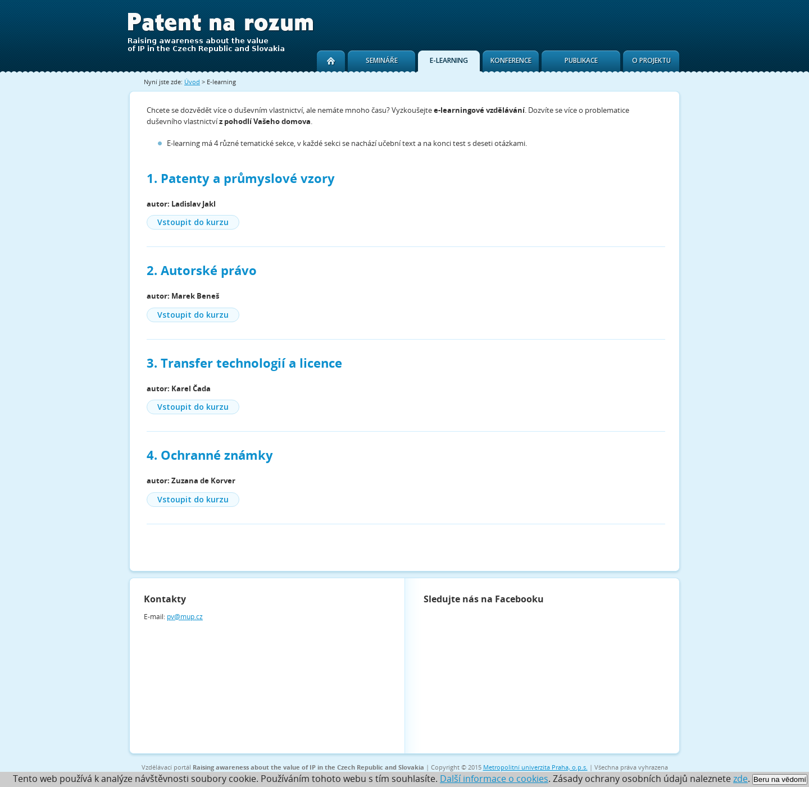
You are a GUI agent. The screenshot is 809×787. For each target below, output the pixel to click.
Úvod (192, 81)
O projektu (651, 60)
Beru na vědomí (779, 779)
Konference (510, 60)
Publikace (581, 60)
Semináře (382, 60)
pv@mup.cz (185, 616)
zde (740, 778)
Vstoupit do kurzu (193, 222)
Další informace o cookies (494, 778)
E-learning (449, 60)
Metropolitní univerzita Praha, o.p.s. (535, 767)
